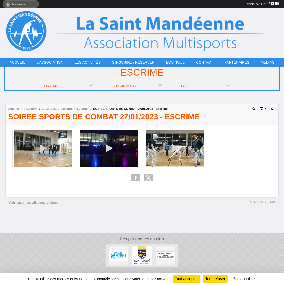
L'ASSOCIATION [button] (50, 62)
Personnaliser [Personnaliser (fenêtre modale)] (244, 279)
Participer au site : (262, 3)
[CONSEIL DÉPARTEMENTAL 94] (118, 255)
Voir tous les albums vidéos (33, 203)
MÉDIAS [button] (267, 62)
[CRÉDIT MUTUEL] (166, 255)
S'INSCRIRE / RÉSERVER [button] (133, 62)
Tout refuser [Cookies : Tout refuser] (215, 279)
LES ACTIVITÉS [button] (88, 62)
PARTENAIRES (236, 62)
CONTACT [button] (204, 62)
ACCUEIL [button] (17, 62)
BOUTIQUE (175, 62)
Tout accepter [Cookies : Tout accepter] (186, 279)
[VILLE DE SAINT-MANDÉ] (142, 255)
